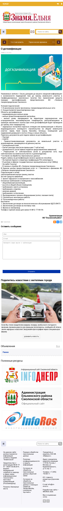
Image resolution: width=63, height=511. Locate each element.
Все (58, 349)
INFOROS (46, 495)
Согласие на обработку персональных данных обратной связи (29, 475)
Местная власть (17, 42)
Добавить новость (31, 340)
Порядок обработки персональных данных (30, 457)
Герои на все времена (38, 42)
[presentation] (19, 268)
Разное (6, 355)
